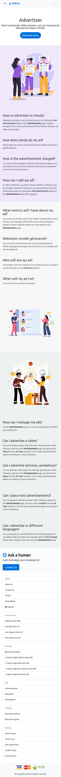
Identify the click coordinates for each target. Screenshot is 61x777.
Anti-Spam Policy (12, 745)
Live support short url (14, 632)
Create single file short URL (17, 674)
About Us (9, 584)
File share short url (13, 638)
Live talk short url (12, 626)
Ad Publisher (10, 700)
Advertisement (11, 688)
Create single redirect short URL (19, 657)
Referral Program (12, 719)
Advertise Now (30, 35)
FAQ (8, 596)
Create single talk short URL (17, 663)
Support (9, 607)
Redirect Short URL (13, 621)
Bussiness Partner (12, 714)
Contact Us (11, 567)
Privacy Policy (10, 756)
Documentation (12, 652)
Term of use (10, 739)
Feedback (10, 601)
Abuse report (10, 733)
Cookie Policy (10, 750)
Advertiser (9, 694)
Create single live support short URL (20, 669)
